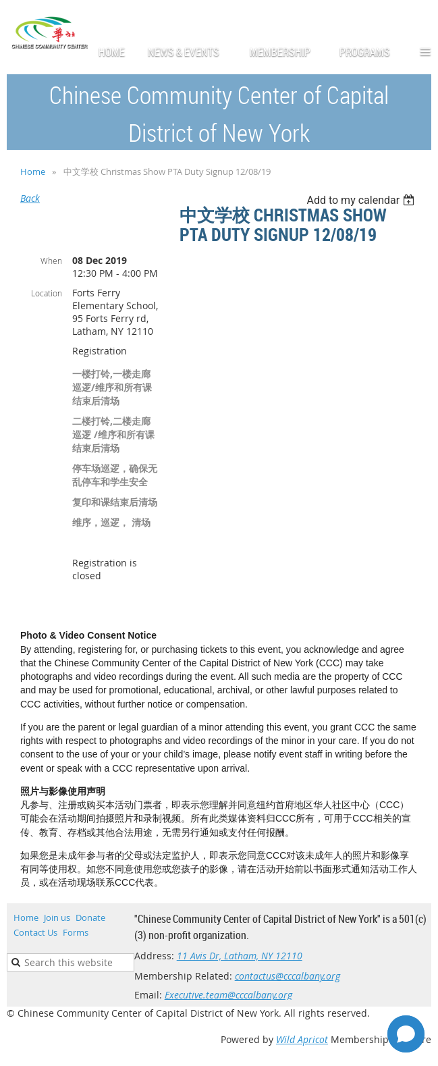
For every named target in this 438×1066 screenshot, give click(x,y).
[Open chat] (406, 1033)
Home (32, 171)
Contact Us (35, 932)
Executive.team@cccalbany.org (228, 994)
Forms (75, 932)
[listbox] (362, 200)
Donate (90, 917)
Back (30, 198)
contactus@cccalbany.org (287, 975)
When (51, 260)
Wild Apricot (302, 1039)
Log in (417, 20)
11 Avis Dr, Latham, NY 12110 (239, 955)
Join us (57, 917)
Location (46, 293)
